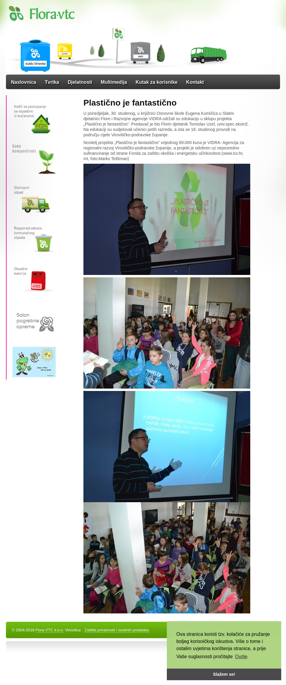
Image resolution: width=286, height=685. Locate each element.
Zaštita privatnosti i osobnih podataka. (117, 630)
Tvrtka (52, 82)
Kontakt (195, 82)
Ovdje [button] (241, 656)
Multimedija (114, 82)
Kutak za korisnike (157, 82)
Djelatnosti (80, 82)
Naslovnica (23, 82)
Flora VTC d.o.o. (49, 630)
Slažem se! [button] (224, 674)
